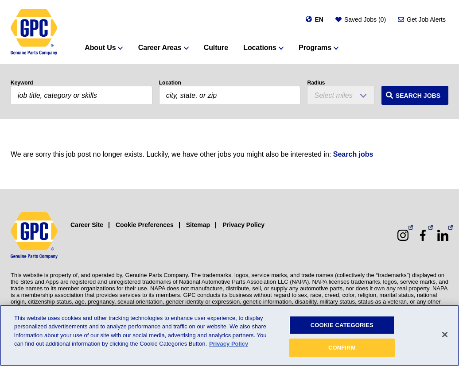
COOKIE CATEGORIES (342, 325)
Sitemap (198, 224)
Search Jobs (418, 95)
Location (170, 83)
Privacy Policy (243, 224)
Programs (315, 47)
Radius (316, 83)
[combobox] (230, 95)
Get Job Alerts (426, 19)
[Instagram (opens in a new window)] (402, 235)
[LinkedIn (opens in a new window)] (442, 235)
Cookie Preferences (145, 224)
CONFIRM (342, 347)
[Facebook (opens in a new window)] (422, 235)
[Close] (445, 334)
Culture (216, 47)
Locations (259, 47)
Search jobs (353, 154)
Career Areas (160, 47)
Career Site (86, 224)
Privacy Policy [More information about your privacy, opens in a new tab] (228, 343)
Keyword (22, 83)
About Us (100, 47)
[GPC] (34, 32)
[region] (229, 335)
